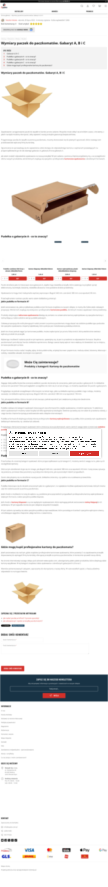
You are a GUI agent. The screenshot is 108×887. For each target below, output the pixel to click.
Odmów (23, 454)
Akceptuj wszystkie (84, 454)
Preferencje (54, 454)
